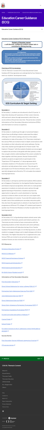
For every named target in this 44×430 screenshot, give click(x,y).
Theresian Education (8, 379)
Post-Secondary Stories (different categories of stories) (19, 340)
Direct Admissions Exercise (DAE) (12, 300)
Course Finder (6, 319)
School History (6, 373)
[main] (22, 185)
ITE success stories (8, 345)
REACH (4, 398)
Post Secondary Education (10, 281)
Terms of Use (5, 406)
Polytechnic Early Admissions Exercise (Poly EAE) (17, 291)
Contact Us (5, 395)
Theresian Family (7, 376)
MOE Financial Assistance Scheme (12, 258)
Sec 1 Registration (7, 384)
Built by (9, 421)
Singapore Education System (11, 249)
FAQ (3, 392)
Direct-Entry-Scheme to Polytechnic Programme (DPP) (19, 305)
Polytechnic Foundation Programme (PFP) (15, 310)
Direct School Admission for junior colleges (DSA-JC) (18, 286)
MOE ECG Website (8, 253)
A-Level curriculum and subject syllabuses (15, 314)
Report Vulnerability (7, 401)
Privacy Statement (6, 404)
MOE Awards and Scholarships (11, 263)
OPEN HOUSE (6, 382)
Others (4, 387)
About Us (4, 370)
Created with (10, 418)
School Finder (6, 324)
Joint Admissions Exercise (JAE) (12, 296)
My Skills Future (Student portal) (12, 272)
